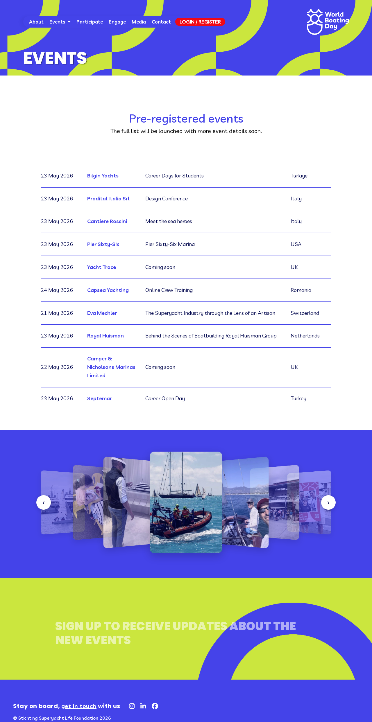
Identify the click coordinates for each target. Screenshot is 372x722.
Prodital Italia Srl (108, 198)
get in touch (78, 706)
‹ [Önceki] (43, 502)
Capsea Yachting (108, 290)
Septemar (99, 398)
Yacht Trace (101, 267)
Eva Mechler (102, 313)
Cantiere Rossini (107, 221)
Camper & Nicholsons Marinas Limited (111, 367)
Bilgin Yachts (103, 175)
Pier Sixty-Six (103, 244)
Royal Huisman (105, 335)
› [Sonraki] (328, 502)
